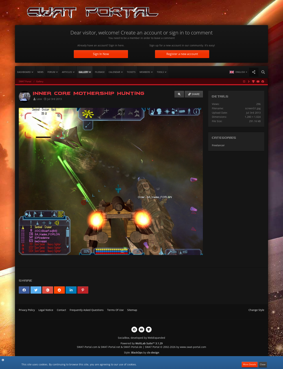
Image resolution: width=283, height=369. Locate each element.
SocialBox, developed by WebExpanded (141, 337)
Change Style (256, 310)
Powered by (142, 343)
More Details (249, 364)
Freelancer (218, 145)
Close (262, 364)
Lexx (39, 99)
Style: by (141, 352)
